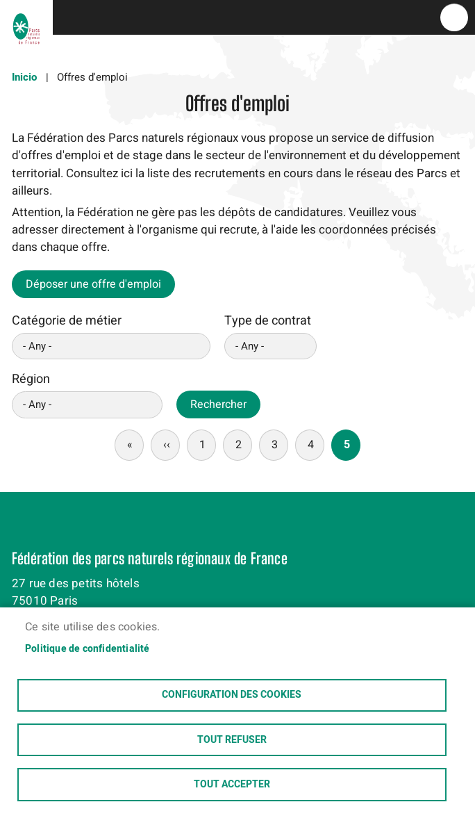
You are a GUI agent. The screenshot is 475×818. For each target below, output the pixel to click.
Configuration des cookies (231, 694)
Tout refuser (232, 739)
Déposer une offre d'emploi (93, 284)
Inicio (24, 77)
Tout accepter (232, 785)
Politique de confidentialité (87, 648)
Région (31, 379)
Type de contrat (267, 320)
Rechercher (218, 404)
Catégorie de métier (67, 320)
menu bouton (454, 17)
